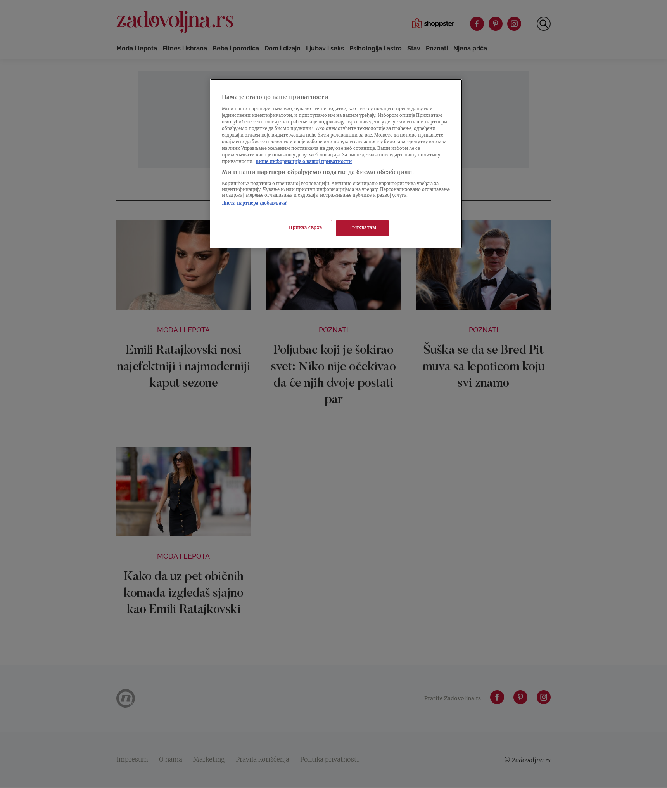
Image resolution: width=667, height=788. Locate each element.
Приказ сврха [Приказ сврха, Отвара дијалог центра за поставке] (305, 228)
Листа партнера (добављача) (255, 203)
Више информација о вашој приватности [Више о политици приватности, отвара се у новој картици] (304, 162)
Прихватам (362, 228)
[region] (336, 163)
